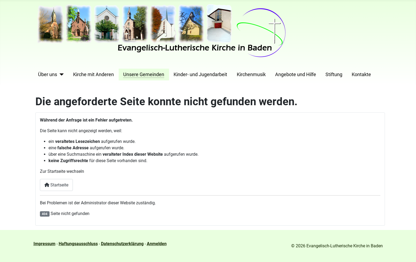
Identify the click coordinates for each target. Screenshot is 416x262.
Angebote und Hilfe (295, 74)
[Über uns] (60, 74)
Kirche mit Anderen (93, 74)
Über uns (47, 74)
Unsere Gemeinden (143, 74)
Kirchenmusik (251, 74)
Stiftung (333, 74)
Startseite (56, 184)
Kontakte (361, 74)
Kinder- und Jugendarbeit (200, 74)
